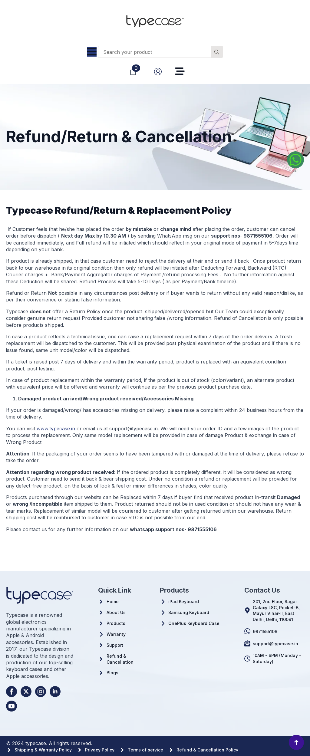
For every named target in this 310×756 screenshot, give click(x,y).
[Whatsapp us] (295, 159)
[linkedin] (55, 691)
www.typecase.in (56, 429)
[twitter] (26, 691)
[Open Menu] (92, 52)
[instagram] (40, 691)
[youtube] (11, 706)
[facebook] (11, 691)
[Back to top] (296, 742)
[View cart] (133, 71)
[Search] (217, 52)
